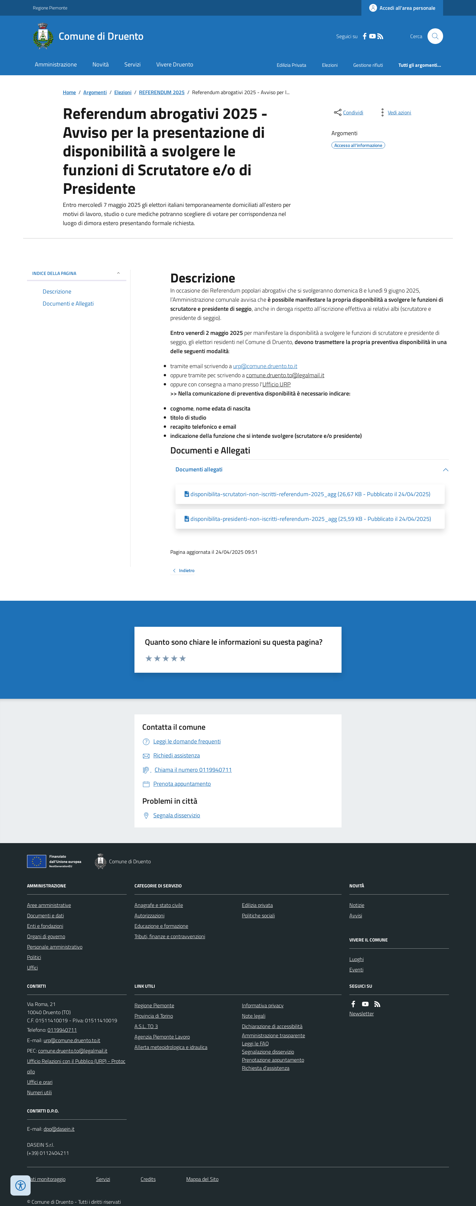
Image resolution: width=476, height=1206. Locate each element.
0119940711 (62, 1030)
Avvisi (355, 915)
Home (69, 92)
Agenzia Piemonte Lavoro (162, 1037)
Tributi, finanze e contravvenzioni (169, 936)
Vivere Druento (174, 64)
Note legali (253, 1016)
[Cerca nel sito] (432, 36)
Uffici (32, 967)
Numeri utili (39, 1092)
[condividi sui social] (348, 112)
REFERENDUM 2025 (162, 92)
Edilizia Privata (291, 65)
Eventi (356, 969)
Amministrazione (56, 64)
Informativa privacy (263, 1005)
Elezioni (330, 65)
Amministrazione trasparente (273, 1035)
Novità (100, 64)
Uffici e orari (39, 1082)
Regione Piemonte (50, 7)
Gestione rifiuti (368, 65)
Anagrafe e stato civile (158, 905)
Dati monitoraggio (46, 1179)
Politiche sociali (258, 915)
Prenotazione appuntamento (273, 1060)
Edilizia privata (257, 905)
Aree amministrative (49, 905)
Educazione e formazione (161, 926)
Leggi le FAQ (255, 1043)
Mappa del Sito (202, 1179)
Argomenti (95, 92)
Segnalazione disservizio (268, 1051)
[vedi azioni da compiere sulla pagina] (394, 112)
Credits (148, 1179)
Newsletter (361, 1013)
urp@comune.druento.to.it (265, 366)
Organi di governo (46, 936)
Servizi (132, 64)
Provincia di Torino (153, 1016)
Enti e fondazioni (45, 926)
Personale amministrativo (54, 947)
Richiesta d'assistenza (265, 1068)
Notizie (356, 905)
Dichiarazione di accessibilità (272, 1026)
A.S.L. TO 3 (146, 1026)
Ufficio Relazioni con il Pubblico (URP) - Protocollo (76, 1066)
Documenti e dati (45, 915)
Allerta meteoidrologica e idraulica (170, 1047)
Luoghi (356, 959)
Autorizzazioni (149, 915)
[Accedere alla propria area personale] (402, 8)
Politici (34, 957)
